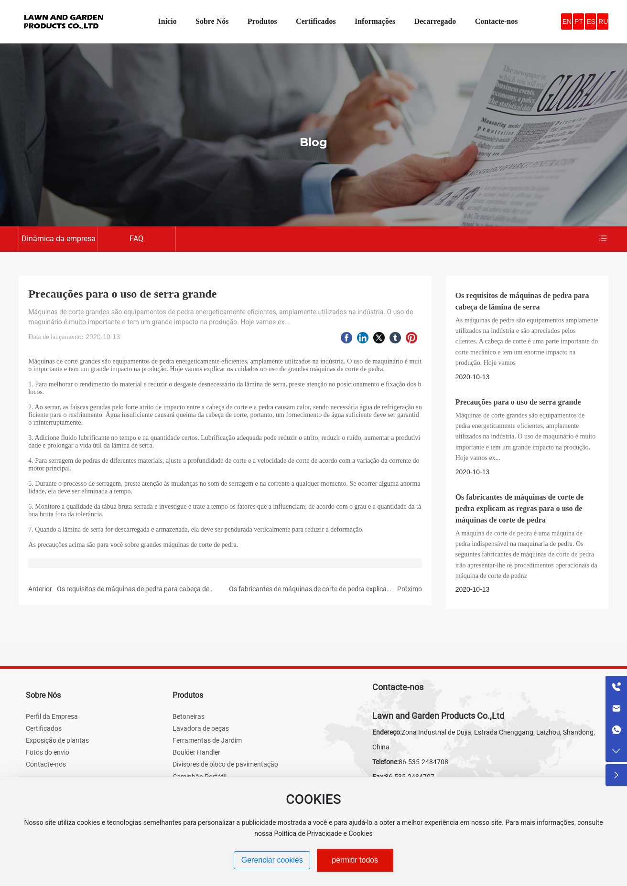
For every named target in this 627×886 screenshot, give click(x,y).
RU (603, 21)
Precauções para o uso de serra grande (518, 402)
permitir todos (355, 860)
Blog (313, 142)
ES (590, 21)
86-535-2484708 (423, 762)
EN (567, 21)
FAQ (136, 238)
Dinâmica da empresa (59, 238)
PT (578, 21)
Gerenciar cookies (272, 860)
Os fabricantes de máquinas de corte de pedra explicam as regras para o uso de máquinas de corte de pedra (519, 508)
